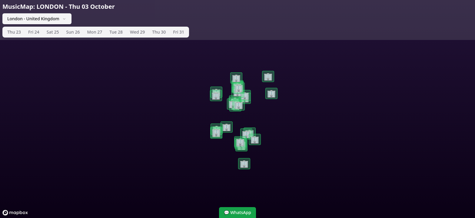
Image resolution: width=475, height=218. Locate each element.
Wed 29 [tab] (137, 32)
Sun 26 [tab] (73, 32)
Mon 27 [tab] (94, 32)
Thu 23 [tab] (14, 32)
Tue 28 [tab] (116, 32)
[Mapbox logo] (15, 212)
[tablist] (95, 32)
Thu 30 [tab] (159, 32)
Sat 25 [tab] (53, 32)
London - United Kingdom (37, 18)
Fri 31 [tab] (178, 32)
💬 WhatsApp (237, 212)
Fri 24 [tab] (33, 32)
